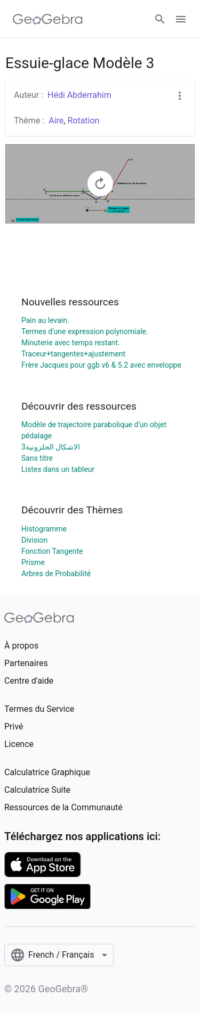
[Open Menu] (180, 19)
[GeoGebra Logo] (48, 19)
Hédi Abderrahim (79, 95)
